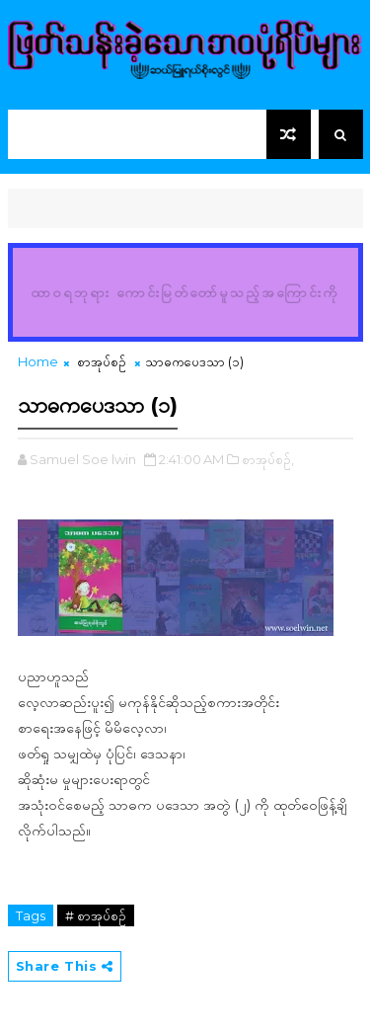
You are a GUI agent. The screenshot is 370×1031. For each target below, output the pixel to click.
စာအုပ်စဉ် (101, 361)
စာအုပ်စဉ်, (268, 459)
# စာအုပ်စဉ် (95, 915)
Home (38, 361)
